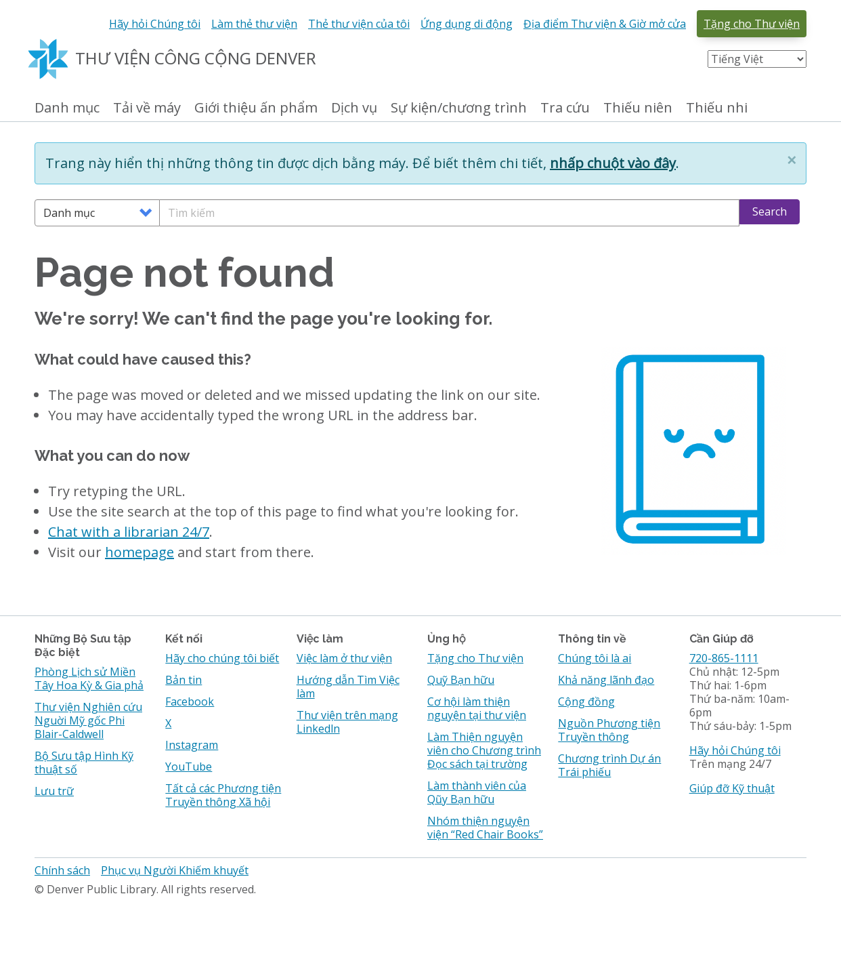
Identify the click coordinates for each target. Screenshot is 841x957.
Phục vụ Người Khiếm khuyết (175, 870)
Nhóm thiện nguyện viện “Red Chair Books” (485, 827)
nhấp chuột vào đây (613, 163)
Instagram (191, 744)
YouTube (188, 766)
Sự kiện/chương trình (459, 108)
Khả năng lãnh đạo (606, 679)
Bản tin (183, 679)
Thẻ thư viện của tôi (359, 23)
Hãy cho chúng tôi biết (222, 658)
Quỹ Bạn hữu (460, 679)
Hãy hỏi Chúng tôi (154, 23)
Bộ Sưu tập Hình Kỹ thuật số (84, 762)
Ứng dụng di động (466, 23)
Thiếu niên (637, 108)
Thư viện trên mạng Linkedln (347, 722)
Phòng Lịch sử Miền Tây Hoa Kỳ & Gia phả (89, 678)
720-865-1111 (723, 658)
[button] (791, 160)
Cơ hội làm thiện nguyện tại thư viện (476, 708)
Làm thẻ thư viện (254, 23)
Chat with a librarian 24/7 (128, 532)
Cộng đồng (586, 701)
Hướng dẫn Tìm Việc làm (348, 686)
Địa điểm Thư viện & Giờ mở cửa (604, 23)
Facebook (189, 701)
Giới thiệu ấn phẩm (256, 108)
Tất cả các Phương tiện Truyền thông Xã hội (223, 795)
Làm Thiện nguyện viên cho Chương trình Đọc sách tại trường (484, 750)
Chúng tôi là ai (594, 658)
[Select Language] (757, 59)
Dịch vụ (354, 108)
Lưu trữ (54, 790)
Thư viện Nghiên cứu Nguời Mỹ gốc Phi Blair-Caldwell (88, 720)
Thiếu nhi (717, 108)
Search (769, 211)
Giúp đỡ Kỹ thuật (732, 788)
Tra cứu (565, 108)
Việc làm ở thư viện (344, 658)
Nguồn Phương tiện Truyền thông (609, 730)
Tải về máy (147, 108)
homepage (139, 552)
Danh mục (67, 108)
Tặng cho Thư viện (752, 23)
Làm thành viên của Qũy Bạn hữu (476, 792)
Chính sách (62, 870)
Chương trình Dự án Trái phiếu (609, 765)
